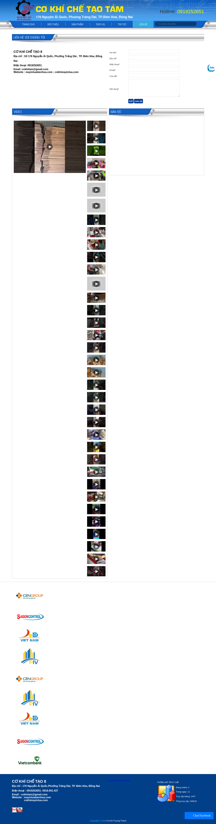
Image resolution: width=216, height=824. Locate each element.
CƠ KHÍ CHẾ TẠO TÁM (119, 781)
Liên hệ (143, 24)
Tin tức (122, 24)
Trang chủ (28, 24)
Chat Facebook (202, 815)
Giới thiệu (53, 24)
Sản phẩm (77, 24)
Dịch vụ (100, 24)
